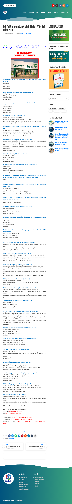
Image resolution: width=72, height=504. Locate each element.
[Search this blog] (59, 98)
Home (24, 12)
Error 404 (62, 12)
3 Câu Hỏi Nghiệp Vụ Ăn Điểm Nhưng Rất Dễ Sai (60, 128)
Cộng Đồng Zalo (22, 487)
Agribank (49, 12)
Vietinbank (43, 12)
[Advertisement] (28, 39)
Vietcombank (31, 12)
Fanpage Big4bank (39, 477)
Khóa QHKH (21, 480)
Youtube (37, 484)
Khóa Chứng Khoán (23, 484)
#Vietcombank (11, 438)
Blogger (20, 500)
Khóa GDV (21, 482)
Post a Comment (29, 33)
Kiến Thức (56, 12)
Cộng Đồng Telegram (23, 489)
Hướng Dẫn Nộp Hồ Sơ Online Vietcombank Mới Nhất (60, 143)
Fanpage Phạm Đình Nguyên (39, 480)
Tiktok (36, 486)
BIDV (37, 12)
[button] (9, 435)
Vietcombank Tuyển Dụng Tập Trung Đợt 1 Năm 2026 (61, 122)
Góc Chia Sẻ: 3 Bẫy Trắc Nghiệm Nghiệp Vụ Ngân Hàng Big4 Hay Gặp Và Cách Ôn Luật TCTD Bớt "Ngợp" (61, 136)
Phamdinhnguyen (23, 477)
